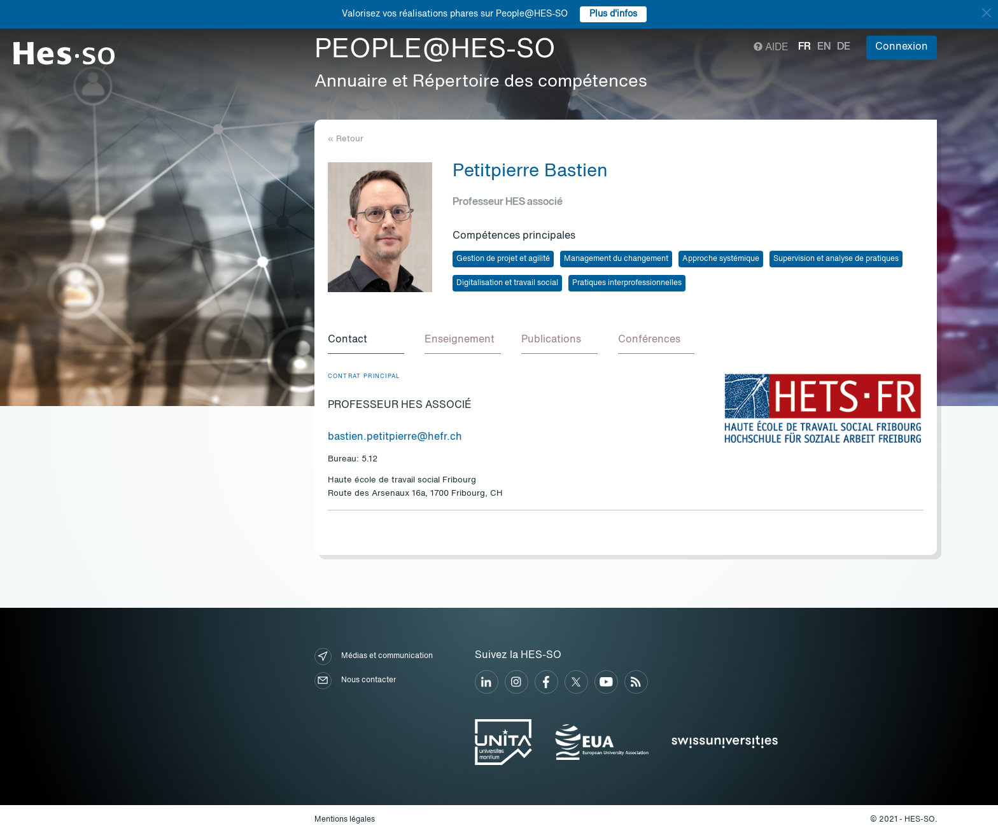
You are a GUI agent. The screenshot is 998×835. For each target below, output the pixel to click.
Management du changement (616, 259)
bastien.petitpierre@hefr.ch (395, 437)
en (824, 47)
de (843, 47)
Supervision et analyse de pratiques (836, 259)
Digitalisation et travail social (507, 283)
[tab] (366, 340)
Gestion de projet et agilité (503, 259)
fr (804, 47)
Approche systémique (720, 259)
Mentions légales (344, 820)
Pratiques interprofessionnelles (627, 283)
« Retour (345, 139)
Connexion (901, 47)
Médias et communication (373, 656)
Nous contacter (355, 680)
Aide (771, 48)
